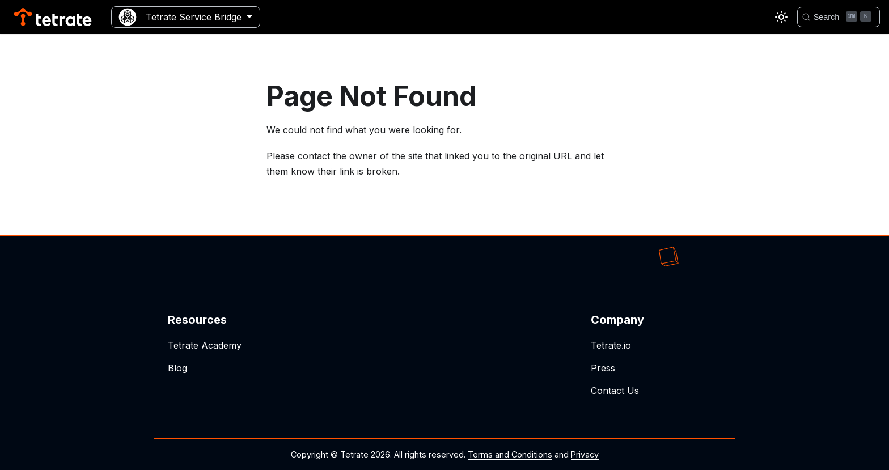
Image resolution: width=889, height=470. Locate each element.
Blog (177, 368)
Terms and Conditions (510, 454)
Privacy (585, 454)
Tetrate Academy (205, 345)
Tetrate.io (611, 345)
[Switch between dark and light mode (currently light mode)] (781, 17)
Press (603, 368)
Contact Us (615, 390)
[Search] (838, 17)
